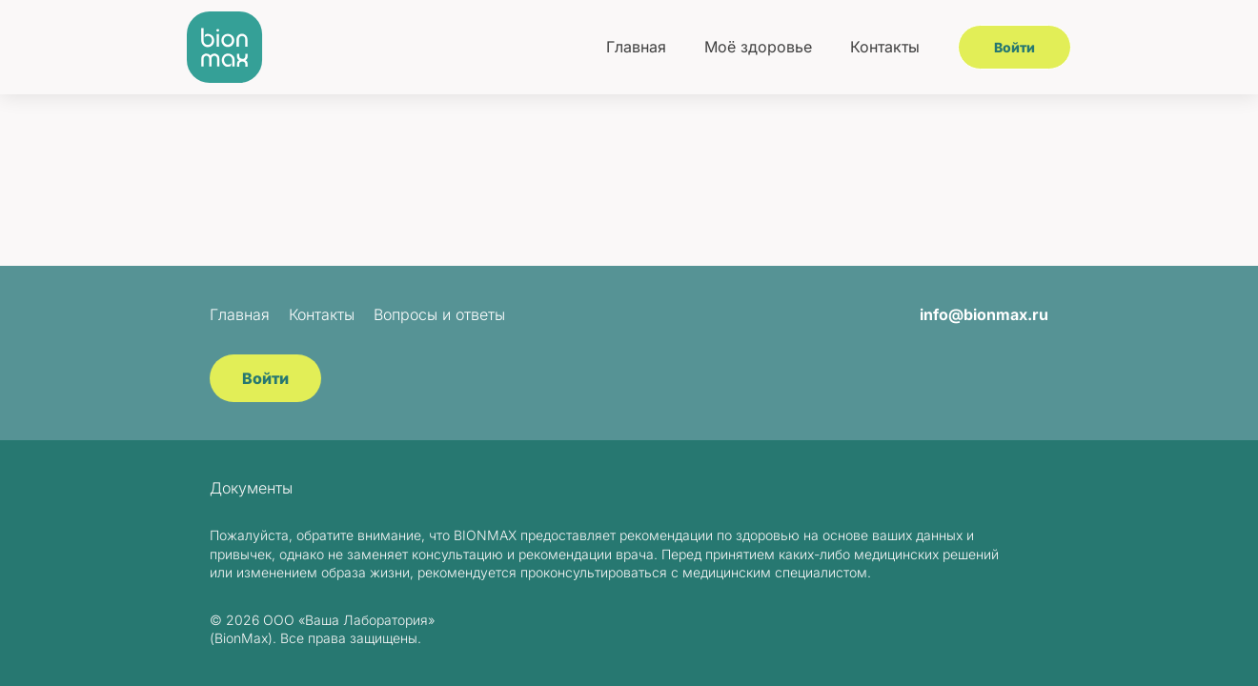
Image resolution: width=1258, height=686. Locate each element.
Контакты (885, 46)
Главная (636, 46)
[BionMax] (225, 47)
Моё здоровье (758, 46)
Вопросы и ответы (439, 314)
